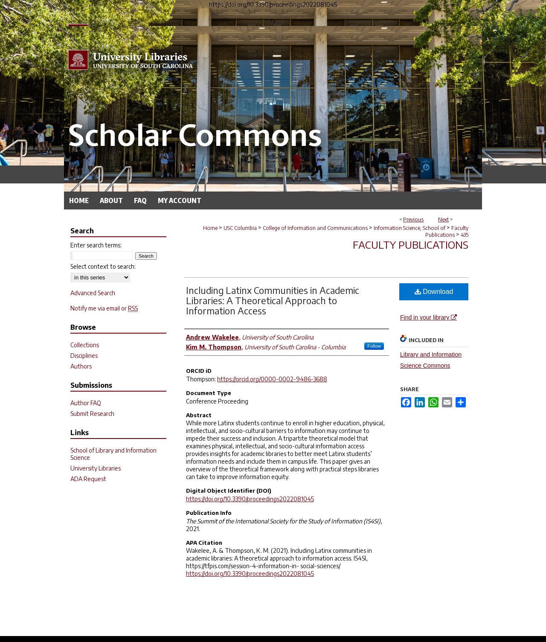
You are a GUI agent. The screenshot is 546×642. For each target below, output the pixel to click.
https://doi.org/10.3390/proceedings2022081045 (250, 499)
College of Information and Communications (315, 228)
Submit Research (92, 413)
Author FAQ (85, 403)
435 (464, 235)
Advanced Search (92, 292)
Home (210, 228)
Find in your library (428, 317)
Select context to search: (103, 266)
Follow (374, 346)
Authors (81, 366)
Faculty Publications (446, 231)
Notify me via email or (104, 308)
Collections (84, 345)
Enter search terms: (96, 245)
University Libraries (95, 468)
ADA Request (88, 478)
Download (434, 291)
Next (443, 219)
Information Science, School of (409, 228)
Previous (413, 219)
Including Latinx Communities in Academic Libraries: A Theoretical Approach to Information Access (272, 300)
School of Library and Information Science (113, 454)
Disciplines (84, 355)
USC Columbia (240, 228)
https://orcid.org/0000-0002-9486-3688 (272, 379)
